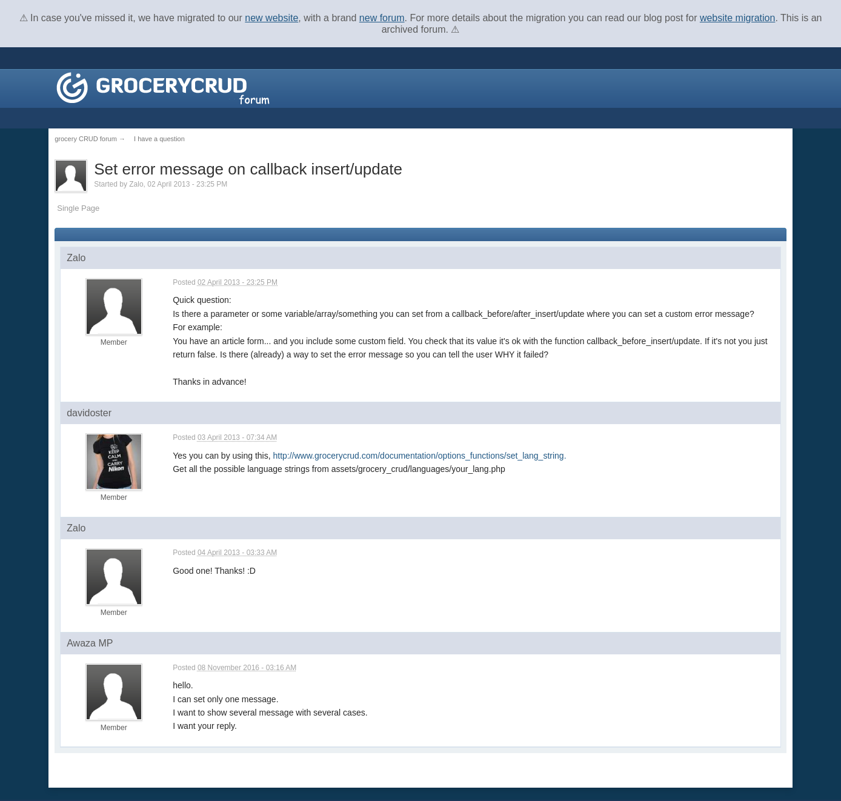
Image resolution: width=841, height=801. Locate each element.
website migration (738, 18)
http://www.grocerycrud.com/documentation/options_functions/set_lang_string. (419, 455)
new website (271, 18)
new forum (382, 18)
